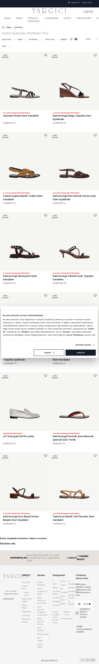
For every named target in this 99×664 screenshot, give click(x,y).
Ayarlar (49, 353)
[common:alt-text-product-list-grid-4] (71, 39)
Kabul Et (81, 353)
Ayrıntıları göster (83, 345)
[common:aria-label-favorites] (87, 11)
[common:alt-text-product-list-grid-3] (76, 39)
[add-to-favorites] (45, 55)
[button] (89, 39)
